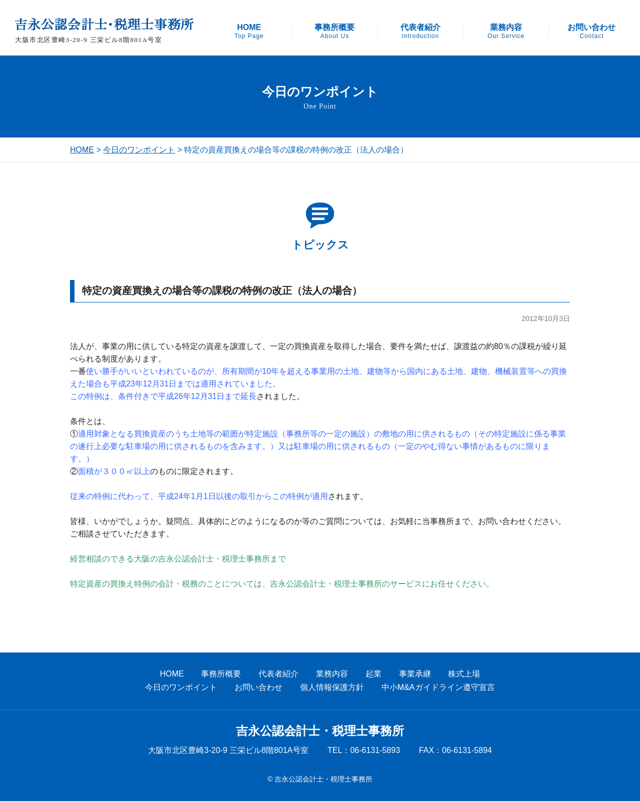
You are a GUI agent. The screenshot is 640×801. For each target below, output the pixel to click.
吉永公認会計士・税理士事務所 (320, 731)
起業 (374, 674)
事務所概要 (334, 32)
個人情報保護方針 (332, 687)
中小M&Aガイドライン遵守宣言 (438, 687)
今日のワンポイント (139, 150)
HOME (249, 32)
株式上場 (464, 674)
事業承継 (415, 674)
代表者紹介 (420, 32)
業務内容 (506, 32)
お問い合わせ (592, 32)
